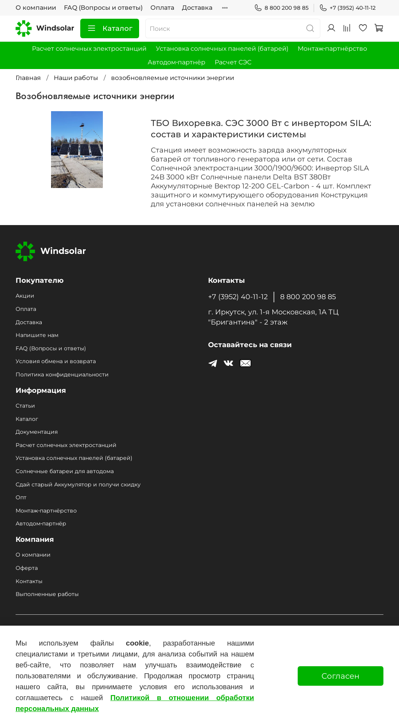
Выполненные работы (47, 594)
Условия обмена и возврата (56, 361)
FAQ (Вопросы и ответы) (103, 7)
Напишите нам (37, 335)
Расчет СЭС (233, 62)
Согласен (340, 676)
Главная (28, 78)
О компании (36, 7)
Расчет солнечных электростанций (89, 48)
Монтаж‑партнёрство (332, 48)
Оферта (27, 567)
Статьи (25, 405)
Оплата (162, 7)
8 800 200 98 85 (281, 8)
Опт (21, 497)
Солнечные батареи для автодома (65, 471)
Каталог (109, 28)
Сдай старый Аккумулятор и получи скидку (78, 484)
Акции (25, 295)
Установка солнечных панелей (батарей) (222, 48)
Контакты (29, 581)
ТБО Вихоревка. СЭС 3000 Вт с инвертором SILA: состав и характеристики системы (261, 128)
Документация (37, 431)
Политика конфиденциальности (62, 374)
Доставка (197, 7)
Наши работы (76, 78)
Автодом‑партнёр (176, 62)
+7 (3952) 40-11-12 (347, 8)
